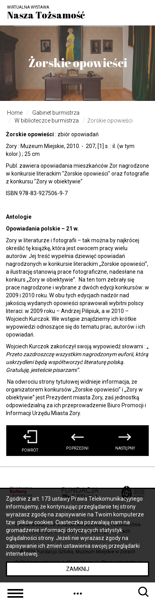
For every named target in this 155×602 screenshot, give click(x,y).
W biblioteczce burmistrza (47, 120)
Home (14, 113)
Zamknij (77, 569)
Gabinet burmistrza (55, 113)
